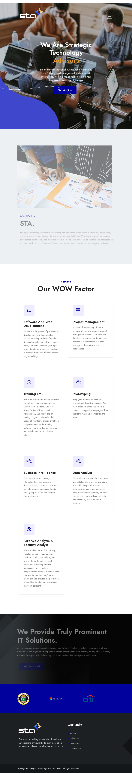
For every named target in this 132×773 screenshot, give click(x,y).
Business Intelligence (40, 472)
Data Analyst (82, 472)
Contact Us (75, 748)
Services (74, 743)
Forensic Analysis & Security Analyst (38, 542)
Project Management (89, 321)
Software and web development (38, 323)
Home (73, 733)
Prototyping (82, 393)
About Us (74, 738)
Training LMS (33, 393)
